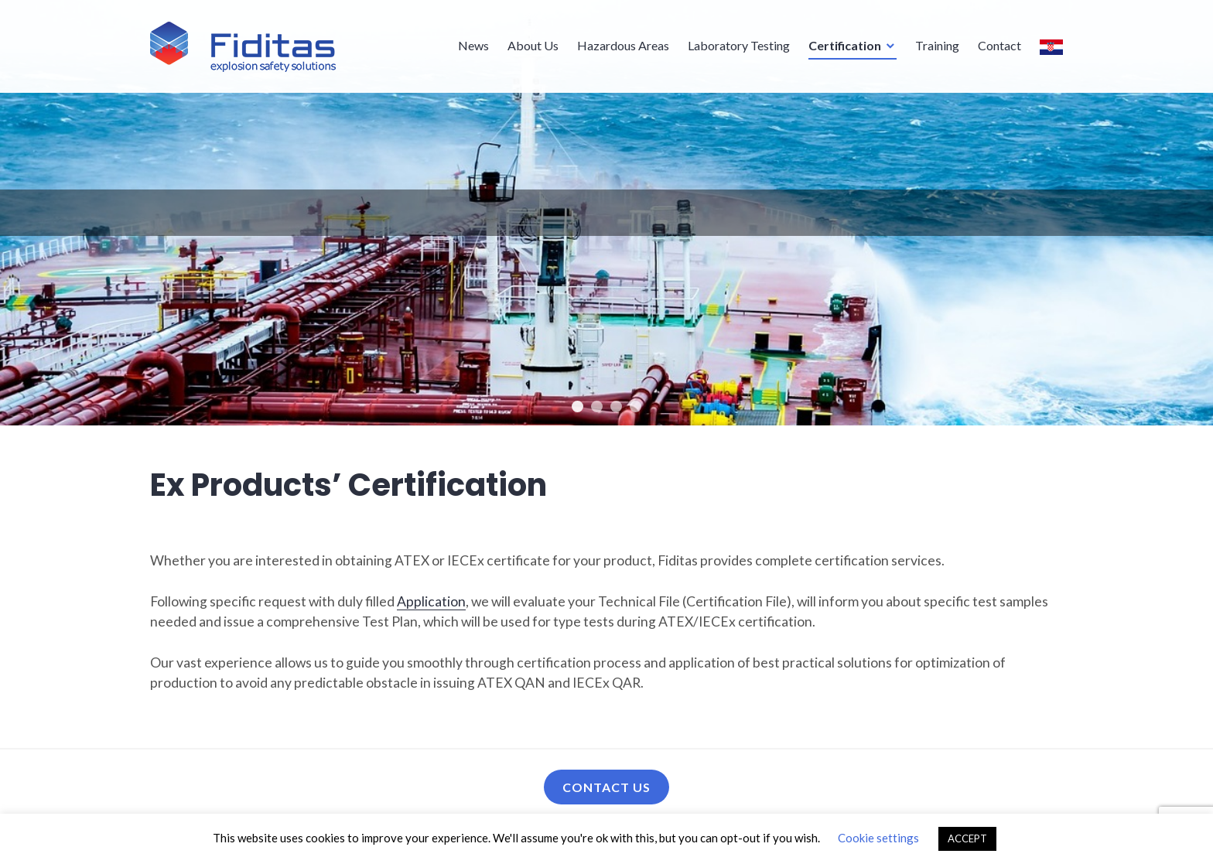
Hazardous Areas (623, 44)
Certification (844, 44)
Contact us (606, 787)
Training (937, 44)
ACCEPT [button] (967, 838)
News (473, 44)
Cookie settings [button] (878, 838)
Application (431, 601)
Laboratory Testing (739, 44)
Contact (999, 44)
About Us (533, 44)
